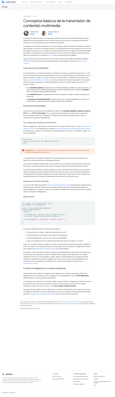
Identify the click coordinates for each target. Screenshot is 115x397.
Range (29, 61)
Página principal (27, 16)
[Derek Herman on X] (31, 34)
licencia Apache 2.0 (33, 303)
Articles (5, 7)
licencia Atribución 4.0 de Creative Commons (69, 301)
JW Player (47, 249)
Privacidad (12, 392)
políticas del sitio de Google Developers (69, 303)
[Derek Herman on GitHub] (33, 34)
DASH (29, 113)
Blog (60, 2)
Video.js (53, 249)
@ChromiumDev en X (99, 376)
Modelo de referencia (36, 2)
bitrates (50, 55)
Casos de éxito (69, 2)
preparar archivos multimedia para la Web (42, 294)
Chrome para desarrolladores (80, 376)
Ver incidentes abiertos (58, 379)
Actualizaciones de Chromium (81, 379)
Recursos (24, 2)
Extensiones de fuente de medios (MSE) (58, 185)
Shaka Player (39, 249)
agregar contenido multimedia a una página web (37, 80)
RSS (95, 385)
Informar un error (57, 376)
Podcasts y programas (78, 384)
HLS (47, 113)
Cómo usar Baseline (50, 2)
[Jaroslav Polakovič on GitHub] (51, 34)
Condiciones (5, 392)
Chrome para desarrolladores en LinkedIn (102, 382)
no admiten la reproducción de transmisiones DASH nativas (73, 128)
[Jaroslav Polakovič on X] (49, 34)
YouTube (96, 379)
